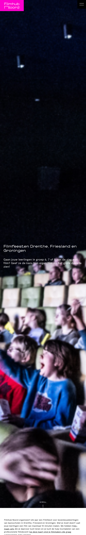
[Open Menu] (81, 4)
